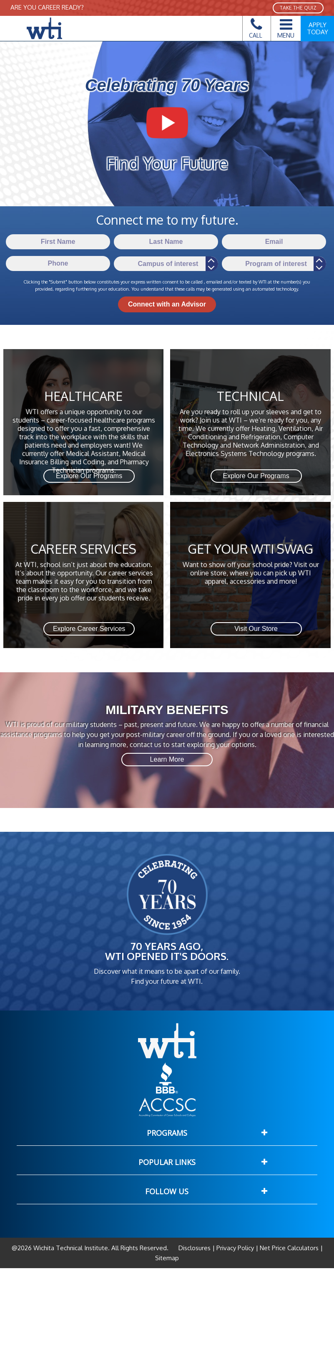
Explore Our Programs (89, 475)
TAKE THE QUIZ (298, 8)
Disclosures (195, 1248)
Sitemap (167, 1258)
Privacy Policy (235, 1248)
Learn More (167, 759)
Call (255, 31)
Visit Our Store (256, 628)
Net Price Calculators (289, 1248)
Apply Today (317, 28)
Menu (286, 27)
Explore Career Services (89, 628)
